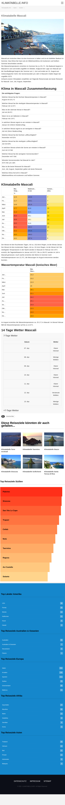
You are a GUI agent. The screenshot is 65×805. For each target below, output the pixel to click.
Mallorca (4, 690)
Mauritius (5, 709)
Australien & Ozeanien (9, 644)
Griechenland (6, 685)
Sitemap (47, 781)
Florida (4, 607)
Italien (4, 668)
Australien (5, 640)
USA (3, 603)
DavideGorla (60, 53)
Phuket (4, 755)
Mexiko (4, 612)
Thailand (4, 742)
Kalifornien (5, 616)
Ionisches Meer (10, 416)
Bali (3, 750)
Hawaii (4, 625)
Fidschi (4, 653)
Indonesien (5, 759)
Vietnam (4, 746)
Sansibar (5, 722)
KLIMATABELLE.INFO (15, 2)
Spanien (4, 677)
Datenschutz (20, 781)
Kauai (4, 621)
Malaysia (5, 763)
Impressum (35, 781)
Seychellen (5, 705)
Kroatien (4, 672)
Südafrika (5, 718)
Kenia (4, 727)
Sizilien (4, 681)
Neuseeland (5, 649)
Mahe (4, 713)
